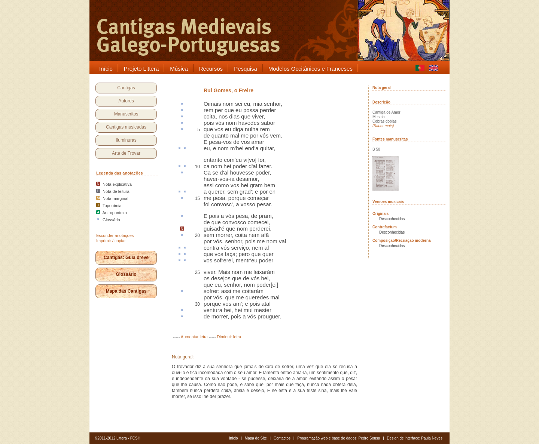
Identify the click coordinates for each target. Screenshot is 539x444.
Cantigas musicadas (126, 127)
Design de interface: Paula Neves (414, 438)
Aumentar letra (194, 336)
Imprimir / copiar (111, 240)
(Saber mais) (383, 126)
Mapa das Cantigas (126, 291)
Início (233, 438)
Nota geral (381, 88)
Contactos (282, 438)
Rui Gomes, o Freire (228, 90)
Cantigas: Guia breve (126, 257)
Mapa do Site (256, 438)
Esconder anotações (115, 235)
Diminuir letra (229, 336)
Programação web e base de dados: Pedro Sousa (338, 438)
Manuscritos (126, 114)
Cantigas (126, 87)
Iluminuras (126, 140)
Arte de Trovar (126, 153)
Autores (126, 101)
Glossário (126, 274)
